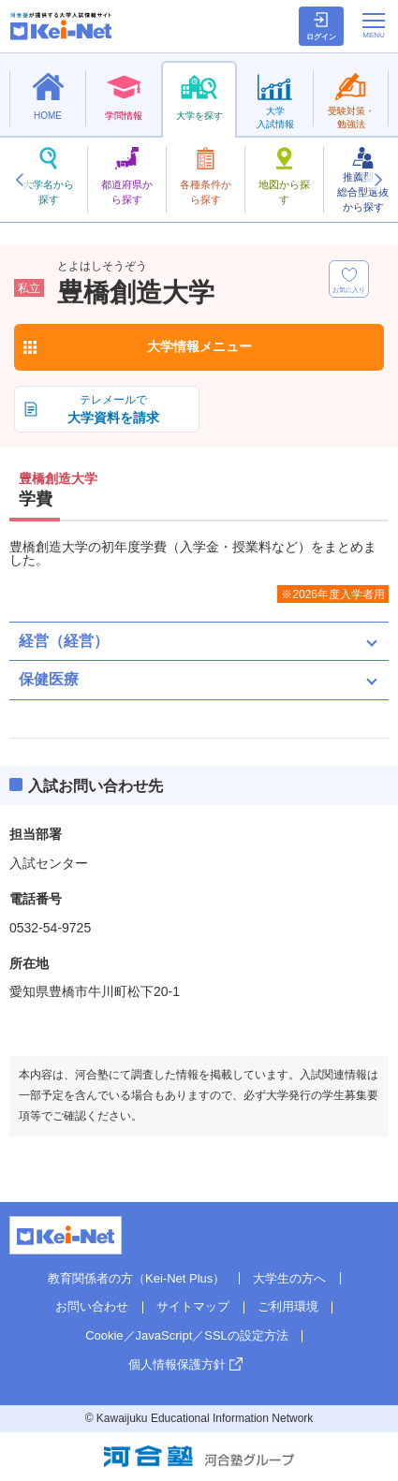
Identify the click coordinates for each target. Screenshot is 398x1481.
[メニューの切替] (374, 25)
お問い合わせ (91, 1306)
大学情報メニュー (199, 346)
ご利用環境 (288, 1306)
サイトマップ (192, 1306)
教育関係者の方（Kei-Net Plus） (136, 1278)
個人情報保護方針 (177, 1364)
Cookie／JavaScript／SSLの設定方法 (186, 1335)
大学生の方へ (289, 1278)
